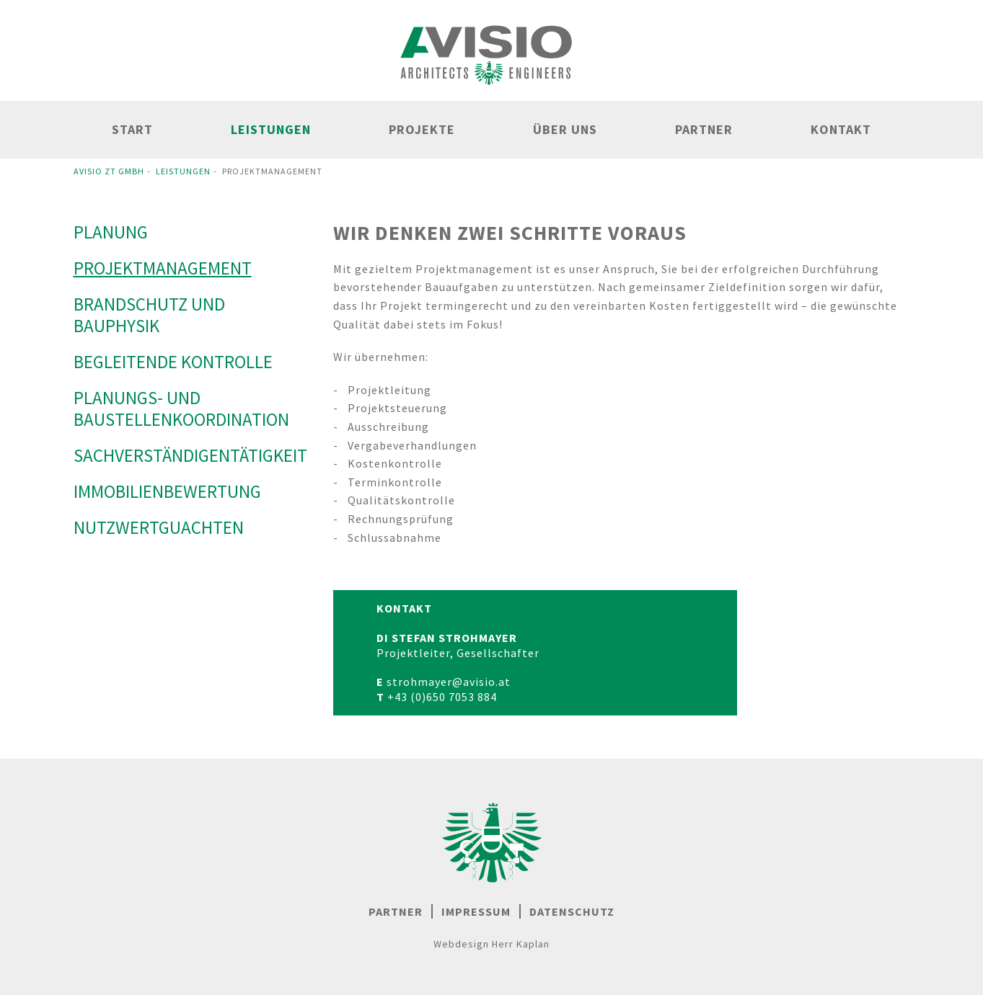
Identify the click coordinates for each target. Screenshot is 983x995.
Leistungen (183, 171)
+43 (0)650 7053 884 (442, 697)
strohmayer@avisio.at (449, 681)
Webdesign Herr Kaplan (491, 943)
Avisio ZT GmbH (109, 171)
